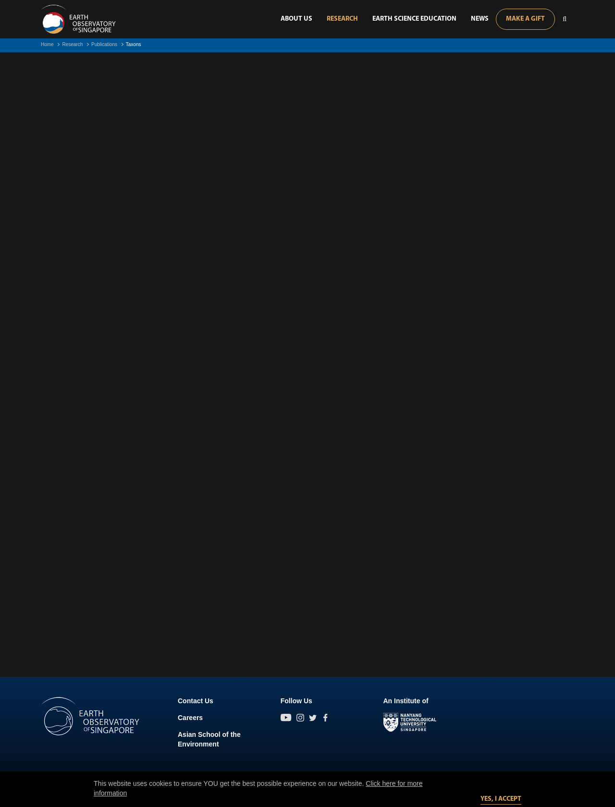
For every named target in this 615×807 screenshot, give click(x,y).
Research (342, 19)
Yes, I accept (500, 799)
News (480, 19)
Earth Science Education (414, 19)
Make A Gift (525, 19)
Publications (104, 44)
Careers (190, 717)
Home (47, 44)
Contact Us (195, 701)
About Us (296, 19)
